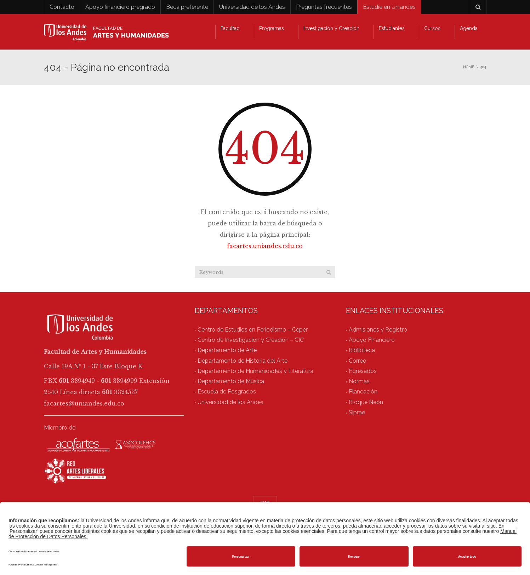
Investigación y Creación (331, 28)
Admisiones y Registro (378, 329)
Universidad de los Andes (252, 7)
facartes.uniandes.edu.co (265, 245)
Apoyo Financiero (372, 340)
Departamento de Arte (227, 350)
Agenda (469, 28)
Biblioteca (362, 350)
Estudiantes (392, 28)
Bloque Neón (366, 402)
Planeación (363, 392)
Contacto (62, 7)
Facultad (230, 28)
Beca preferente (187, 7)
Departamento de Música (231, 381)
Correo (357, 360)
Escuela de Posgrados (227, 392)
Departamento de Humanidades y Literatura (255, 371)
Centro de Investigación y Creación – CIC (251, 340)
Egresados (363, 371)
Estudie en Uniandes (389, 7)
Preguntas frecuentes (324, 7)
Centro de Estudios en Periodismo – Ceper (253, 329)
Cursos (432, 28)
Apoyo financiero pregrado (120, 7)
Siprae (357, 412)
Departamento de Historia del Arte (242, 360)
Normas (359, 381)
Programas (271, 28)
